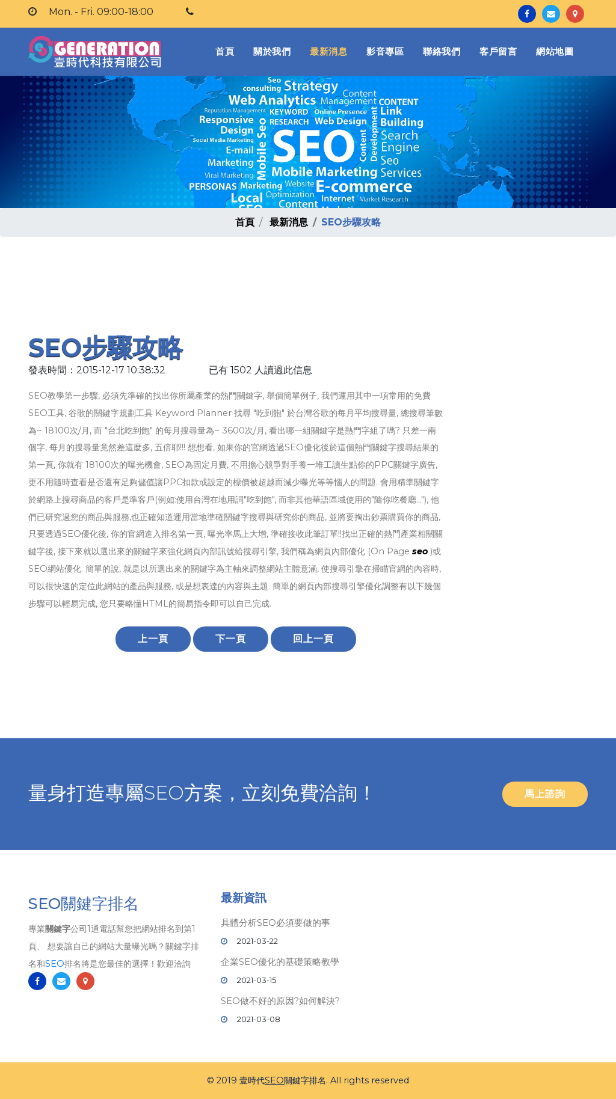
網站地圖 (554, 51)
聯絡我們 (441, 51)
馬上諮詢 (545, 794)
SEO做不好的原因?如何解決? (280, 1000)
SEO (54, 963)
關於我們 (272, 51)
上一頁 (153, 638)
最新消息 (328, 51)
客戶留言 (498, 51)
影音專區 (385, 51)
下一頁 (230, 638)
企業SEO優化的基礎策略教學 (280, 961)
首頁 (227, 50)
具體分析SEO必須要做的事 (275, 922)
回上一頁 (313, 638)
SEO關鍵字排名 (83, 904)
